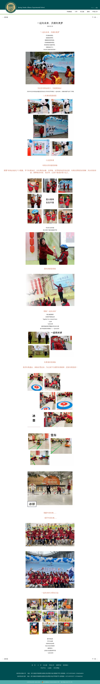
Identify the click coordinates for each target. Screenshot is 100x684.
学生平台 (43, 668)
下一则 (95, 17)
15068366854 (79, 673)
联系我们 (65, 665)
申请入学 (51, 665)
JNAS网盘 (56, 668)
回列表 (5, 17)
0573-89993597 (70, 676)
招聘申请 (58, 665)
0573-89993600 (70, 673)
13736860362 (79, 676)
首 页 (34, 665)
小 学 (39, 665)
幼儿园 (45, 665)
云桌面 (49, 668)
